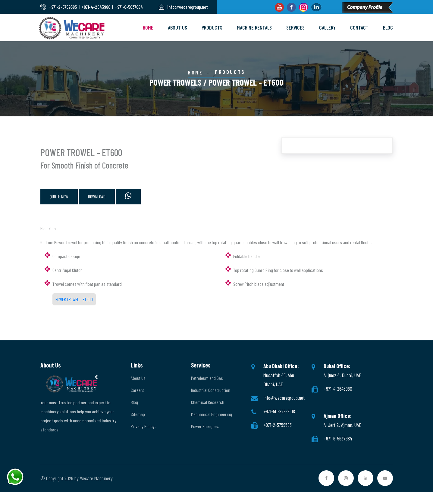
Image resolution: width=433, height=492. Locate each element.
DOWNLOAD (96, 196)
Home (148, 27)
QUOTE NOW (59, 196)
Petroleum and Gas (207, 378)
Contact (359, 27)
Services (295, 27)
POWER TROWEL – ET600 (74, 299)
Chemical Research (207, 402)
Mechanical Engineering (211, 414)
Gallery (327, 27)
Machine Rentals (254, 27)
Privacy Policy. (143, 426)
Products (212, 27)
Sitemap (138, 414)
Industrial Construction (210, 390)
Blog (388, 27)
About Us (177, 27)
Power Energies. (205, 426)
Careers (137, 390)
